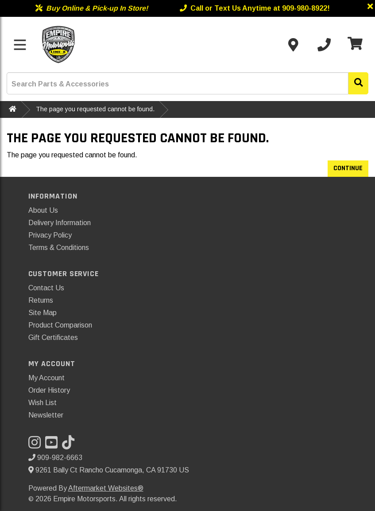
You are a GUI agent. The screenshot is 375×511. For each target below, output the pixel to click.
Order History (49, 390)
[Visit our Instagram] (36, 445)
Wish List (42, 402)
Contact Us (46, 288)
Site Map (42, 312)
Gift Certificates (53, 337)
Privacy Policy (50, 235)
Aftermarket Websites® (105, 488)
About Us (43, 210)
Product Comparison (60, 325)
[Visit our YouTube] (53, 445)
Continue (348, 168)
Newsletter (45, 415)
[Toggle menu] (20, 44)
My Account (46, 378)
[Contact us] (293, 44)
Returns (40, 300)
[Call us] (324, 44)
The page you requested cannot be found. (95, 109)
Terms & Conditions (58, 247)
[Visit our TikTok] (70, 445)
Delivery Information (59, 222)
